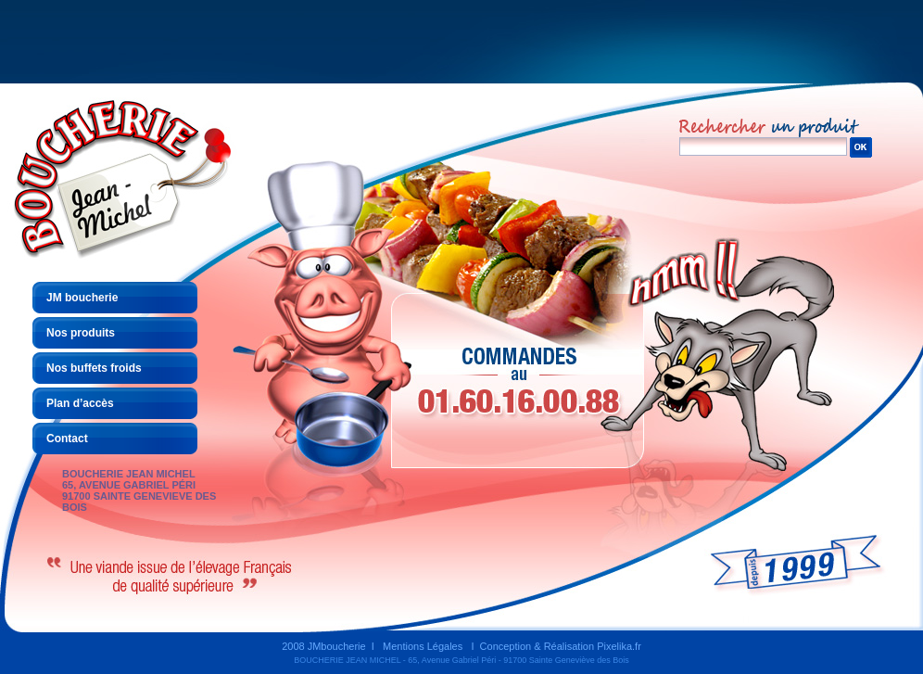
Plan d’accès (80, 403)
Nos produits (80, 332)
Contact (67, 438)
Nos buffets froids (94, 368)
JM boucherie (82, 297)
